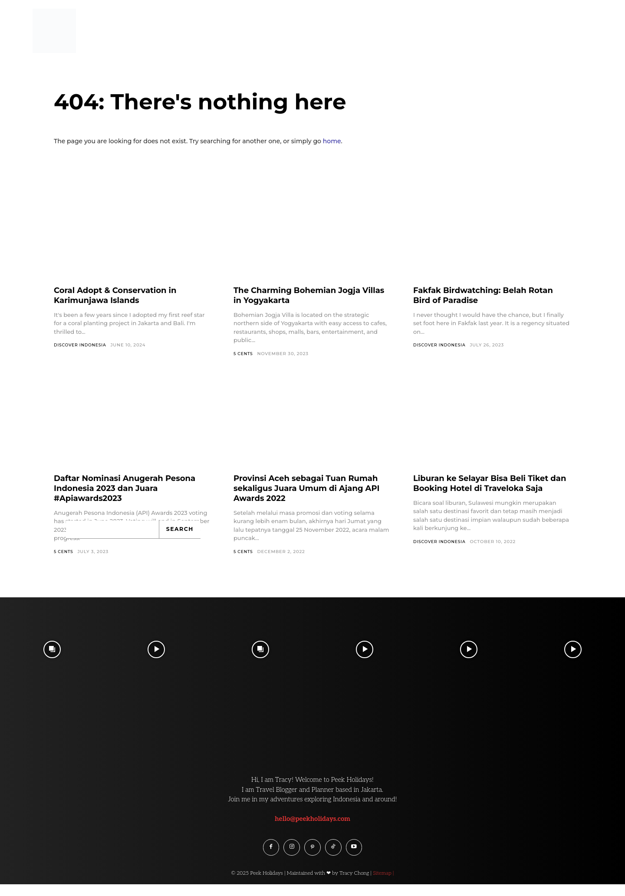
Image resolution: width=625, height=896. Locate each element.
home (332, 141)
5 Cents (244, 353)
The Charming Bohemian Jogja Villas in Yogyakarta (304, 295)
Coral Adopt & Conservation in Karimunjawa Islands (122, 295)
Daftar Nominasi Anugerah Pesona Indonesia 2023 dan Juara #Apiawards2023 (132, 488)
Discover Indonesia (82, 345)
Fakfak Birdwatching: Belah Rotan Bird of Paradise (491, 295)
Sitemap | (383, 877)
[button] (600, 23)
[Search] (180, 530)
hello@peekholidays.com (312, 820)
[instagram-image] (52, 650)
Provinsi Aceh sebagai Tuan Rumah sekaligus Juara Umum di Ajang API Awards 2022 (309, 488)
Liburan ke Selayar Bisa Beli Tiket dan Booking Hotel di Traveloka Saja (488, 488)
